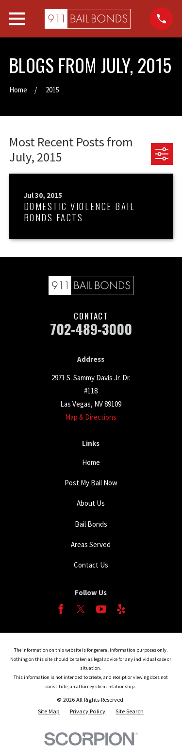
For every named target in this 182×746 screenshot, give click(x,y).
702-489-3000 (91, 329)
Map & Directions (90, 417)
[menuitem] (49, 711)
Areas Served (91, 544)
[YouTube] (101, 609)
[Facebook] (61, 609)
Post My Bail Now (91, 482)
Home (91, 462)
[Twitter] (81, 609)
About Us (91, 503)
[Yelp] (121, 609)
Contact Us (91, 564)
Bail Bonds (91, 524)
